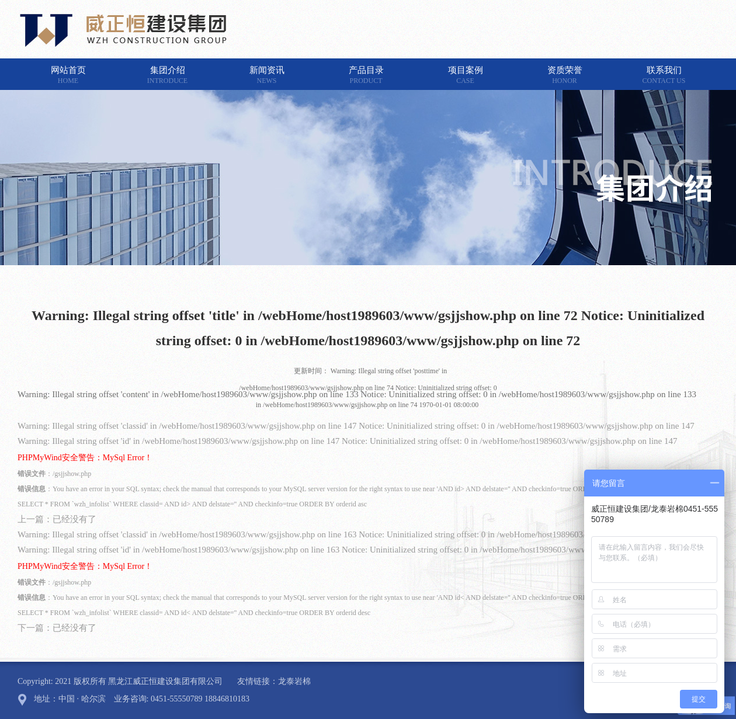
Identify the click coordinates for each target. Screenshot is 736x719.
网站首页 (68, 75)
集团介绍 (167, 75)
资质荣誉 (565, 75)
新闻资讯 (267, 75)
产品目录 (366, 75)
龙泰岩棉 (294, 681)
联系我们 (664, 75)
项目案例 (465, 75)
